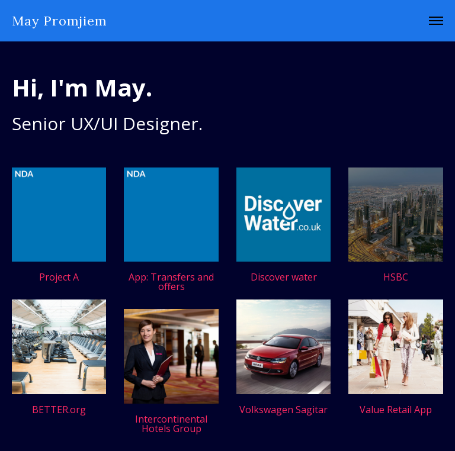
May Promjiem (59, 20)
